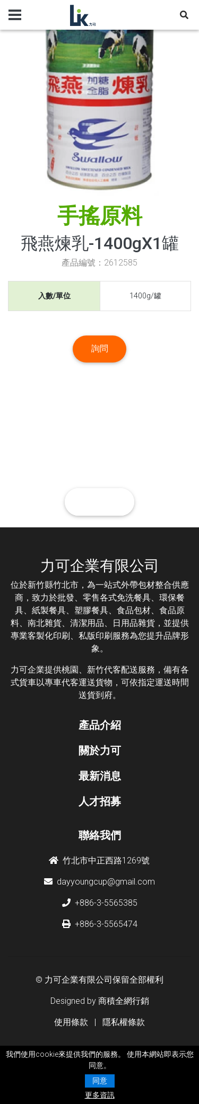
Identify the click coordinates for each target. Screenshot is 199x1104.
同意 (99, 1080)
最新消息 (100, 776)
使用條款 (71, 1022)
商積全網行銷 (123, 1001)
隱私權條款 (123, 1022)
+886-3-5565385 (99, 903)
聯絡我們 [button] (100, 502)
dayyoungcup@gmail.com (99, 882)
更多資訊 (100, 1095)
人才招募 (100, 801)
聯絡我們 (100, 835)
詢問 (99, 348)
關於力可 (100, 750)
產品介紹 (100, 725)
